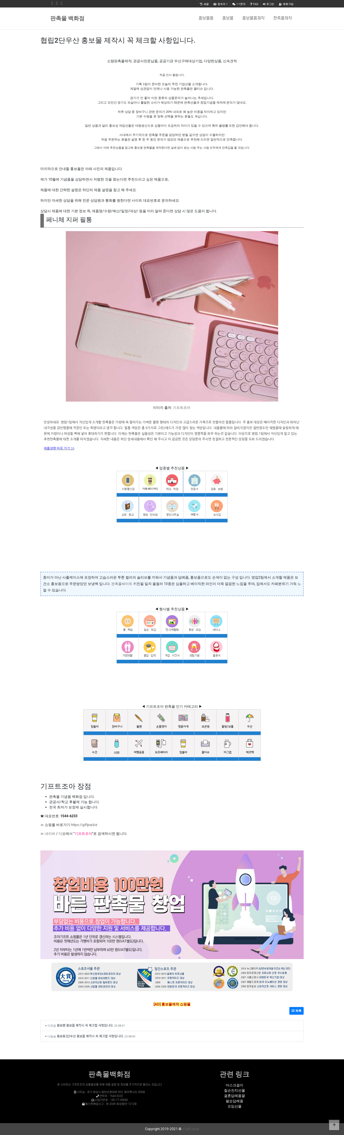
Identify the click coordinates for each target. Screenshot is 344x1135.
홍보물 (227, 18)
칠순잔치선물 (234, 1090)
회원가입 (286, 4)
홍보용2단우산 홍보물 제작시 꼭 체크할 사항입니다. (90, 1036)
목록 (296, 1011)
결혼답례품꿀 (234, 1096)
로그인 (268, 4)
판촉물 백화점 (67, 18)
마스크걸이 (234, 1085)
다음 (62, 834)
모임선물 (235, 1106)
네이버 (50, 834)
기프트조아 (181, 408)
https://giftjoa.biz (84, 825)
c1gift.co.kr (190, 1129)
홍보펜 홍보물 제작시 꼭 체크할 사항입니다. (85, 1025)
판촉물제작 (282, 18)
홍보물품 (206, 18)
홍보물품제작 (253, 18)
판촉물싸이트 (121, 584)
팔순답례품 (234, 1101)
